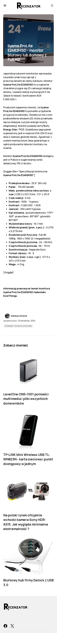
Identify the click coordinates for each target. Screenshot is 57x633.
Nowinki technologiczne (18, 326)
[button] (5, 5)
